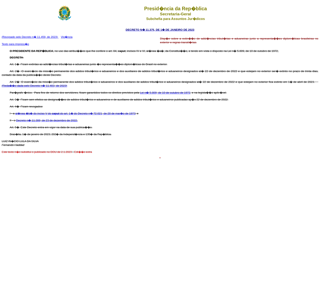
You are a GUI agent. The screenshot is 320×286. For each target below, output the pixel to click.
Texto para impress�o (15, 44)
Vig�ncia (66, 36)
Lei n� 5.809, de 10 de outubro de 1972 (165, 92)
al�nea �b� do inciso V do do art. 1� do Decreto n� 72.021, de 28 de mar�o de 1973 (75, 113)
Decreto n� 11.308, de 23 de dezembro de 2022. (47, 120)
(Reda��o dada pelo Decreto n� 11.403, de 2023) (34, 85)
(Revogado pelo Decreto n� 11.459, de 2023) (30, 36)
